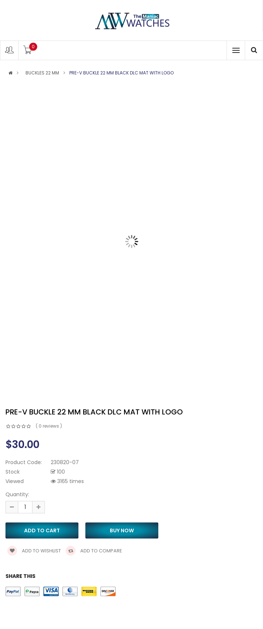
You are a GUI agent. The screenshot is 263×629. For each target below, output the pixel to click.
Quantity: (17, 494)
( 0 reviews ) (49, 426)
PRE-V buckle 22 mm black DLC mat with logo (121, 73)
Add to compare (94, 550)
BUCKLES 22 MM (42, 73)
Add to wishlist (34, 550)
